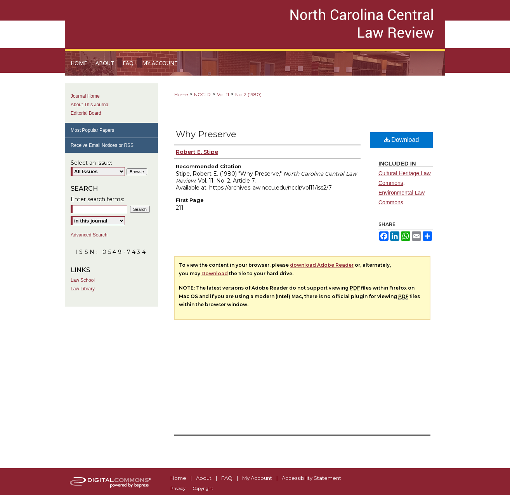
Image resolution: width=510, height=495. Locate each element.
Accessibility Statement (311, 478)
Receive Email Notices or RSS (102, 145)
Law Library (83, 288)
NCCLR (202, 94)
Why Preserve (206, 134)
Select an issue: (91, 162)
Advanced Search (89, 235)
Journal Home (85, 96)
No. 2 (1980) (248, 94)
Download (401, 139)
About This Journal (90, 104)
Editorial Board (86, 113)
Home (181, 94)
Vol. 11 (223, 94)
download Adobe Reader (322, 265)
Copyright (203, 488)
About (204, 478)
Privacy (178, 488)
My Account (257, 478)
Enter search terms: (97, 199)
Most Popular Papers (92, 130)
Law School (83, 280)
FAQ (226, 478)
